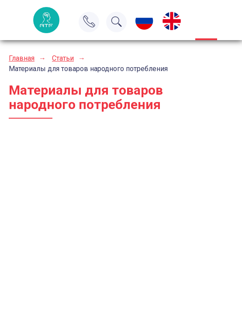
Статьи (63, 58)
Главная (22, 58)
